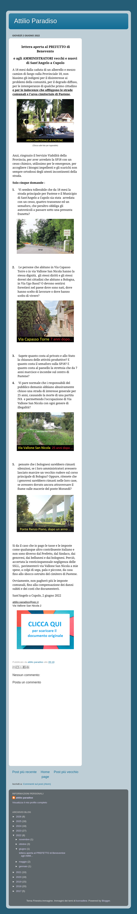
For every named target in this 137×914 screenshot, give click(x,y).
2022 (19, 835)
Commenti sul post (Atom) (37, 784)
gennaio (23, 866)
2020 (19, 877)
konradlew (81, 900)
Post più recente (24, 772)
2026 (19, 816)
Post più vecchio (66, 772)
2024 (19, 826)
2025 (19, 821)
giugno (23, 849)
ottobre (23, 844)
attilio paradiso (24, 797)
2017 (19, 891)
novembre (24, 839)
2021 (19, 872)
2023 (19, 830)
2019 (19, 881)
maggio (23, 861)
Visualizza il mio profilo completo (29, 802)
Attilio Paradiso (35, 21)
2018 (19, 886)
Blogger (106, 900)
